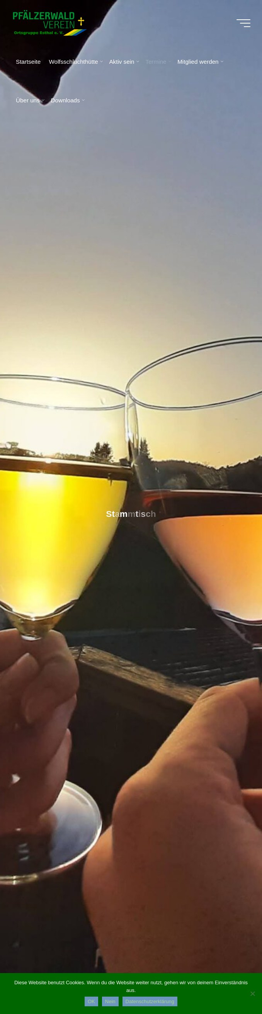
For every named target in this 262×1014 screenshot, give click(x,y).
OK (91, 1001)
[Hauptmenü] (243, 23)
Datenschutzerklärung (150, 1001)
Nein (110, 1001)
